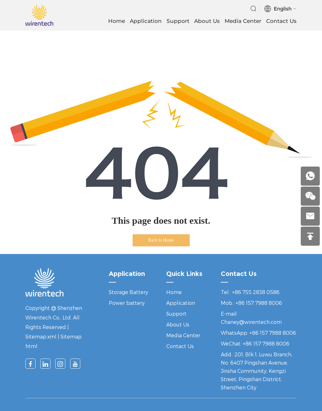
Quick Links (184, 273)
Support (178, 21)
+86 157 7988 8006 (272, 333)
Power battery (127, 303)
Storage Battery (128, 292)
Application (146, 21)
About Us (207, 21)
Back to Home (161, 240)
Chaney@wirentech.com (251, 322)
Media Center (243, 21)
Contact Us (281, 21)
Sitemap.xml (40, 336)
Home (116, 21)
